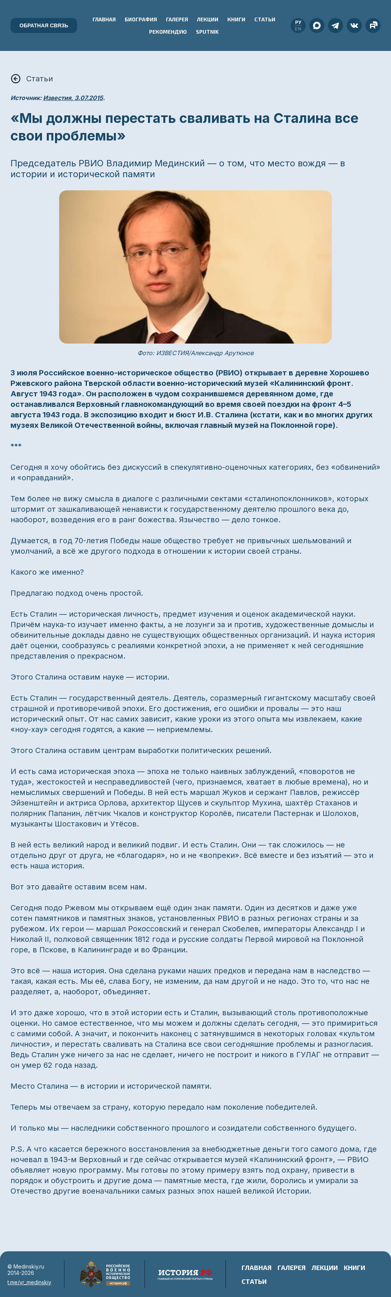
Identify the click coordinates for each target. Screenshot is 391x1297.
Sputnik (207, 31)
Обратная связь (43, 25)
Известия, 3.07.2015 (73, 98)
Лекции (207, 19)
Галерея (177, 19)
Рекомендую (168, 31)
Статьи (264, 19)
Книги (236, 19)
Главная (104, 19)
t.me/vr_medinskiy (29, 1282)
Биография (141, 19)
